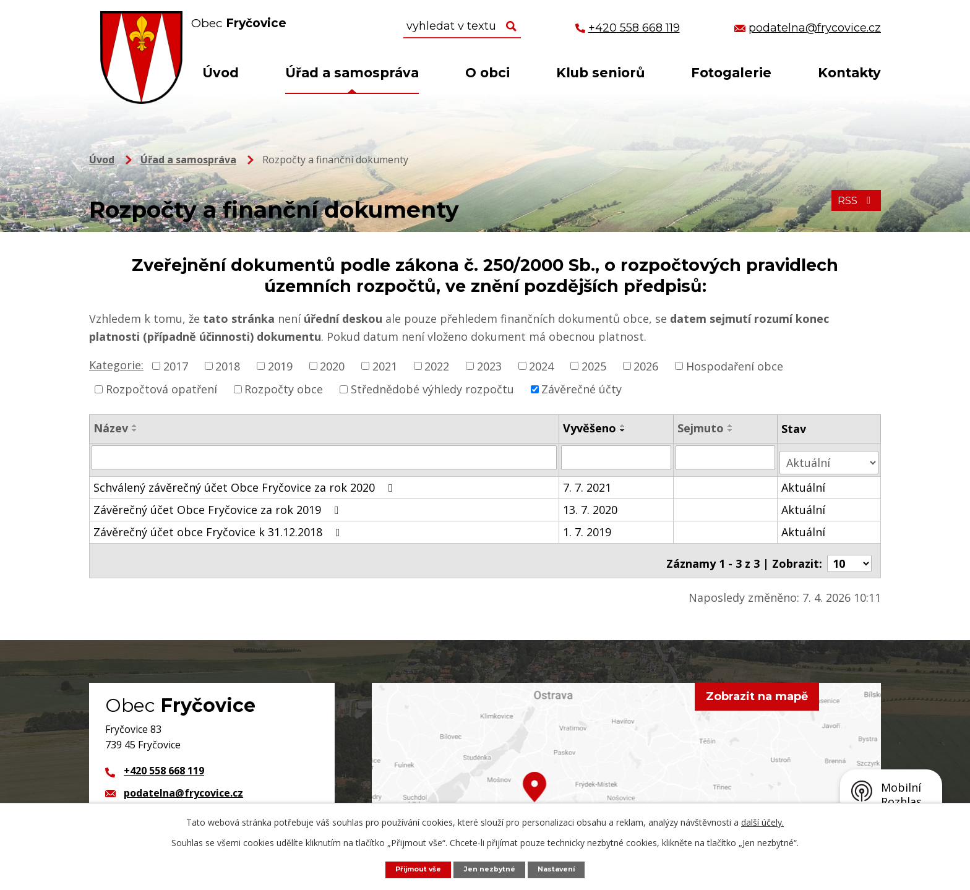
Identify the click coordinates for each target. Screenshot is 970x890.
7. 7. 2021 (588, 481)
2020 (332, 365)
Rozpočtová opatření (161, 389)
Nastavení (564, 868)
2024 (541, 365)
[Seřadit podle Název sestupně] (135, 430)
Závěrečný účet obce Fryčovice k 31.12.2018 (219, 526)
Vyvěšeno (590, 428)
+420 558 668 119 (164, 759)
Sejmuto (702, 428)
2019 (280, 365)
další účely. (762, 821)
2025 (594, 365)
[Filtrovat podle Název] (324, 457)
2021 (384, 365)
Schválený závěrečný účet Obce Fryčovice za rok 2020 (245, 481)
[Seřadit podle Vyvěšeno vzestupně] (623, 425)
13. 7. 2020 (591, 504)
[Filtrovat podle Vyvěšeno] (617, 457)
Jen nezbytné (491, 868)
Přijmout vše (411, 868)
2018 (227, 365)
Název (110, 428)
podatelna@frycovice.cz (183, 781)
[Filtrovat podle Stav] (829, 456)
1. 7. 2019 (588, 526)
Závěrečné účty (581, 389)
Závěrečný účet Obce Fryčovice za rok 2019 (218, 504)
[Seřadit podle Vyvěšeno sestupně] (623, 430)
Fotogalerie (731, 72)
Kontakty (849, 72)
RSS (853, 208)
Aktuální (805, 481)
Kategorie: (116, 364)
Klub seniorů (600, 72)
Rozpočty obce (283, 389)
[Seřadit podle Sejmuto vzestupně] (732, 425)
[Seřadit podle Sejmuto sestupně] (732, 430)
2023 (489, 365)
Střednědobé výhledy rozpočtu (432, 389)
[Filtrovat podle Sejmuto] (727, 457)
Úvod (220, 72)
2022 (436, 365)
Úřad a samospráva (352, 72)
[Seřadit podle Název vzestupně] (135, 425)
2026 (645, 365)
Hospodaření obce (734, 365)
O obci (487, 72)
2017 (175, 365)
